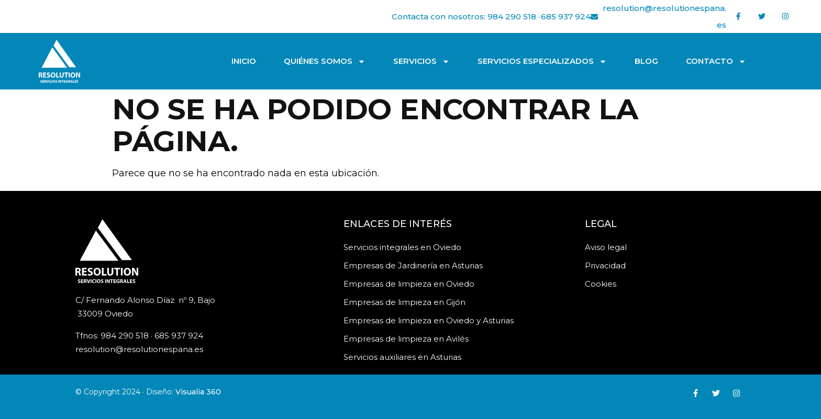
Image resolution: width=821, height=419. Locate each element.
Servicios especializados (542, 61)
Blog (646, 61)
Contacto (716, 61)
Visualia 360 (198, 392)
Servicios (421, 61)
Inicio (243, 61)
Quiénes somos (324, 61)
